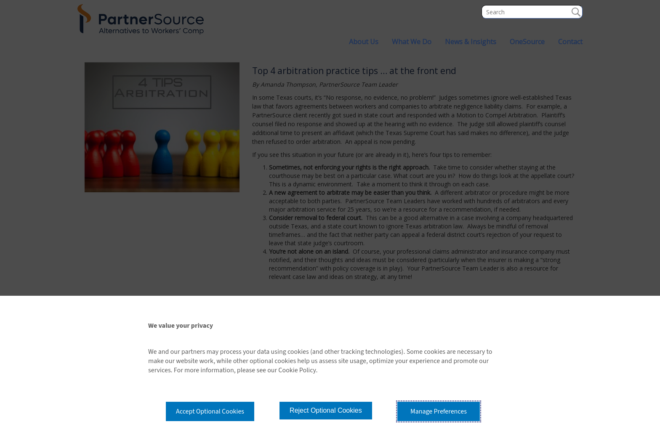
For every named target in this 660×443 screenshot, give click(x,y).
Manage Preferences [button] (438, 411)
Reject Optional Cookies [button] (326, 410)
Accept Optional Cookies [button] (210, 411)
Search (576, 12)
